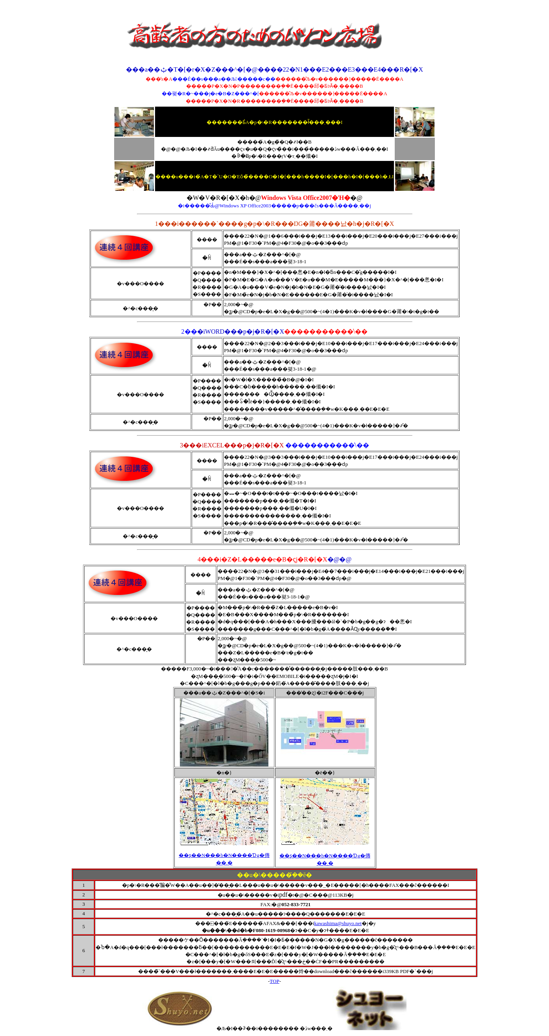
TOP (274, 981)
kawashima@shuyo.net (338, 923)
